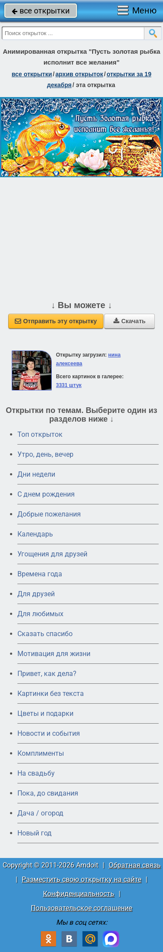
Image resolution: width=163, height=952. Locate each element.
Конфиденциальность (78, 894)
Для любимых (40, 614)
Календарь (35, 534)
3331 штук (69, 385)
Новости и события (48, 733)
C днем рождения (46, 494)
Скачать (129, 321)
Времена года (39, 574)
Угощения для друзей (52, 554)
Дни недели (36, 474)
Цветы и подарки (45, 713)
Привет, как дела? (47, 673)
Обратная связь (135, 865)
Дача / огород (40, 813)
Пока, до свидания (47, 793)
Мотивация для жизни (53, 654)
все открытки (41, 10)
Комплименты (40, 753)
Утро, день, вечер (45, 454)
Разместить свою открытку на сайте (81, 879)
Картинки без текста (50, 693)
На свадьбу (36, 773)
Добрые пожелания (49, 514)
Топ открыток (40, 434)
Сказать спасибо (45, 634)
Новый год (34, 833)
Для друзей (36, 594)
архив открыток (79, 74)
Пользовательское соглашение (81, 908)
